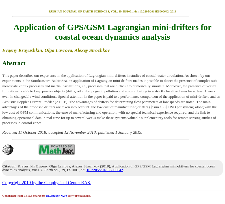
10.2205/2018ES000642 (104, 170)
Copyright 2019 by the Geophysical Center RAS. (46, 182)
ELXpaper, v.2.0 (56, 195)
